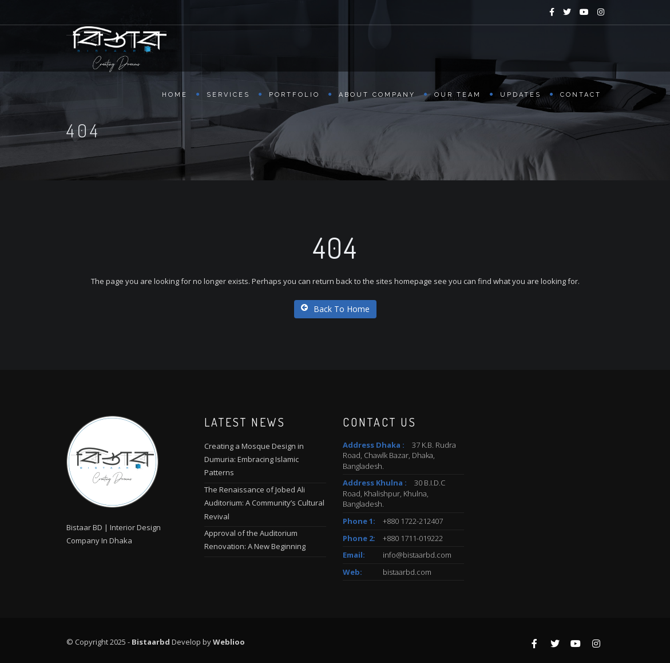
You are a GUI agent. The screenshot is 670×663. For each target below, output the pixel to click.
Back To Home (335, 308)
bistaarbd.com (407, 572)
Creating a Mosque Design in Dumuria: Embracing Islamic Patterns (254, 459)
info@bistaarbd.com (417, 555)
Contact (580, 94)
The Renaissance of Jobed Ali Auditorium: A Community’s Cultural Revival (264, 503)
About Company (377, 94)
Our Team (457, 94)
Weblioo (229, 642)
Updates (520, 94)
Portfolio (294, 94)
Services (228, 94)
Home (175, 94)
